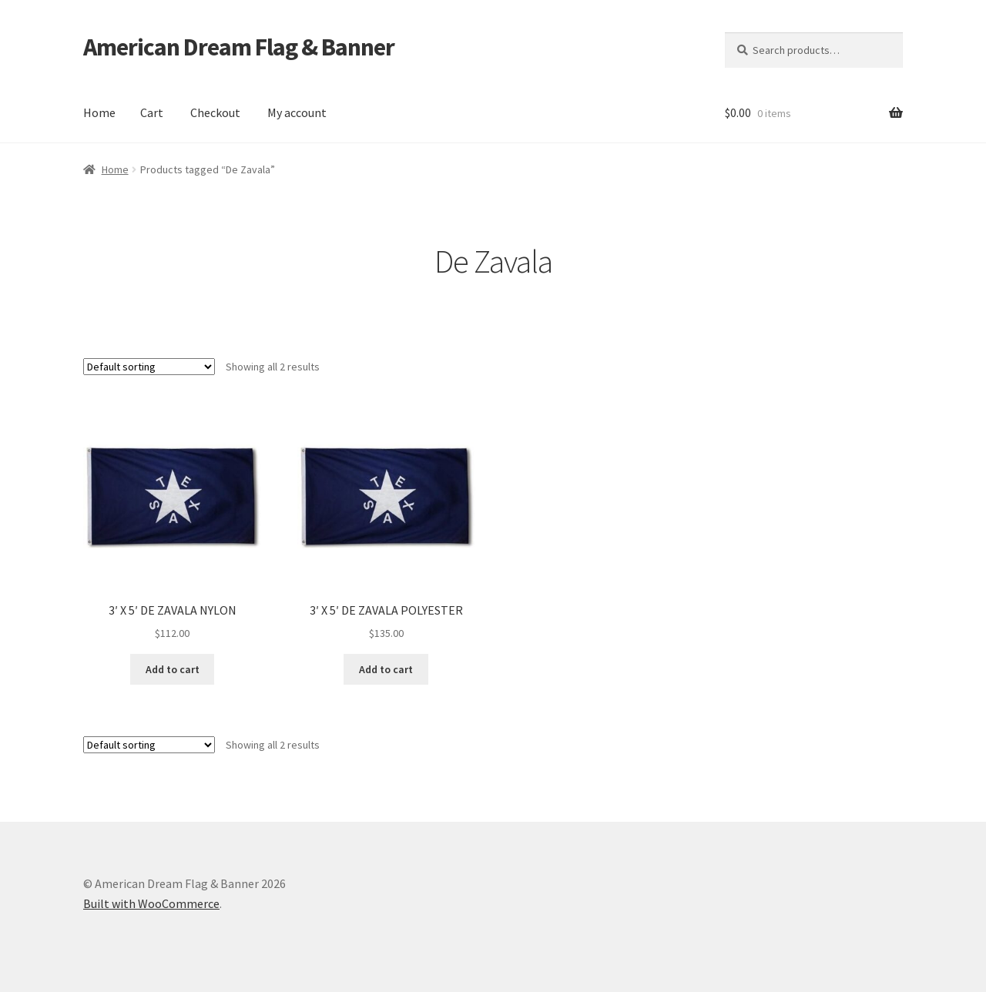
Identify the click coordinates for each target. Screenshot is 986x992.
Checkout (215, 112)
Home (99, 112)
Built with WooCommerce (151, 903)
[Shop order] (149, 366)
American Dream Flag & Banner (238, 47)
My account (297, 112)
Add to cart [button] (173, 669)
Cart (151, 112)
